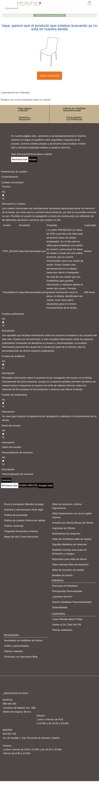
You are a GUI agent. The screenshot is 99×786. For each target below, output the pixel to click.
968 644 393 (9, 703)
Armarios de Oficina (63, 522)
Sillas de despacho (78, 564)
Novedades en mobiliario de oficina (23, 640)
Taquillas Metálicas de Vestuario (69, 544)
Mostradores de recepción (66, 533)
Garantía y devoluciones (17, 509)
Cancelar (6, 480)
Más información (20, 154)
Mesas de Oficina (83, 522)
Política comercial (13, 525)
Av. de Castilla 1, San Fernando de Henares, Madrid (31, 738)
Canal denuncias (29, 536)
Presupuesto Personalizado (67, 591)
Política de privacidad (15, 515)
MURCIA (7, 699)
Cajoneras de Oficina (63, 528)
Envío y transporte (14, 504)
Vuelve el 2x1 (59, 624)
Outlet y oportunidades (16, 645)
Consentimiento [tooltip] (9, 176)
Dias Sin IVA (74, 624)
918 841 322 (9, 733)
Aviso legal (37, 509)
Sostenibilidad (59, 607)
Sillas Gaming (59, 564)
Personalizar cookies (40, 154)
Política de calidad (35, 520)
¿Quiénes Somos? (62, 596)
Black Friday (75, 619)
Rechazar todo (20, 159)
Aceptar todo (46, 485)
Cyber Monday (60, 619)
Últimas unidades (13, 651)
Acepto (33, 159)
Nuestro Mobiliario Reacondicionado (71, 602)
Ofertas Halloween (62, 630)
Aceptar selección (28, 485)
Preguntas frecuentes (15, 531)
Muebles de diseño (62, 575)
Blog (34, 656)
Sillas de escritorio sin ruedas (68, 570)
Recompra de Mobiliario (65, 585)
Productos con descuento (18, 656)
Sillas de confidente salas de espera (71, 539)
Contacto (33, 531)
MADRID (7, 730)
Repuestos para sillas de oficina (69, 559)
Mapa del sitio (11, 536)
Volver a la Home (49, 75)
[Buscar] (49, 8)
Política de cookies (14, 520)
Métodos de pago (34, 504)
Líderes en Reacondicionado (50, 15)
